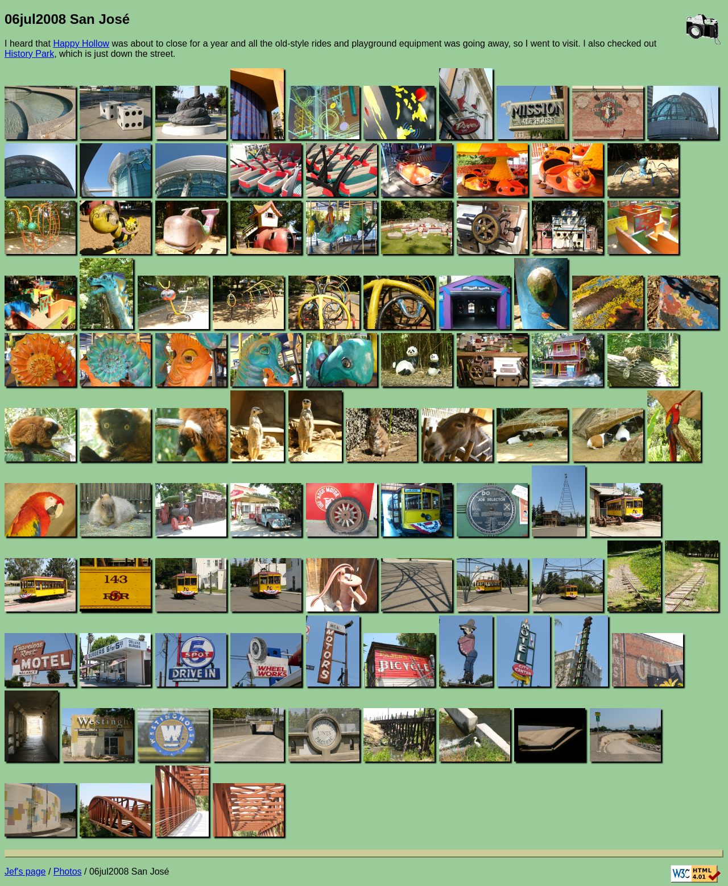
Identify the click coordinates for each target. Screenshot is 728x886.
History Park (29, 54)
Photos (67, 871)
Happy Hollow (81, 43)
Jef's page (25, 871)
